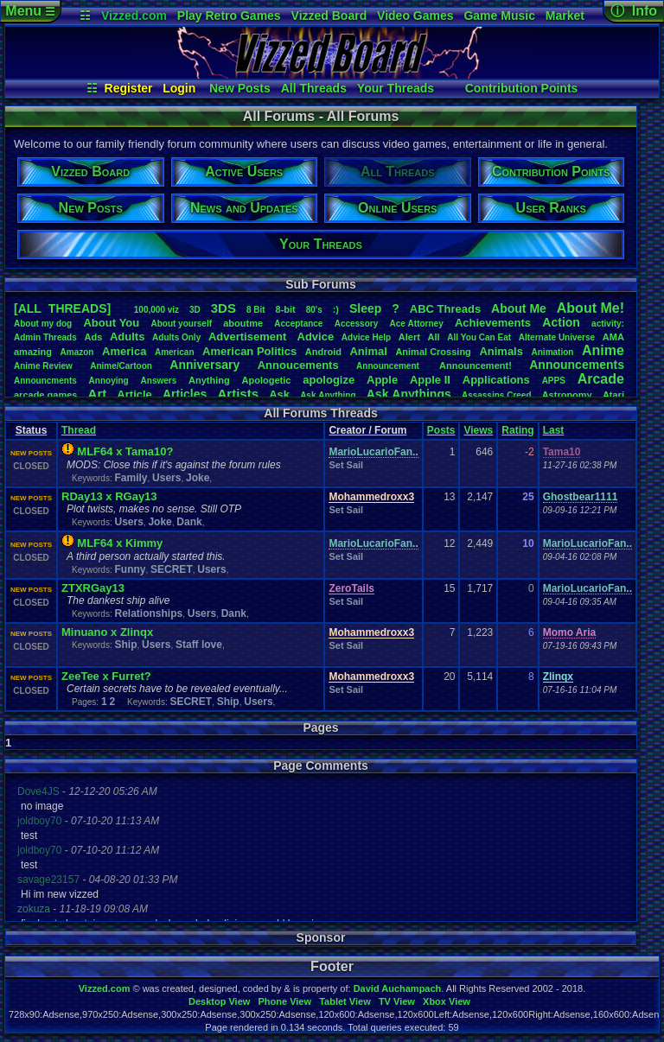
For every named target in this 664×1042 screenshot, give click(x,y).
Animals (501, 351)
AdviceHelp (366, 337)
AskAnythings (409, 394)
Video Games (415, 15)
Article (134, 394)
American (175, 352)
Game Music (498, 15)
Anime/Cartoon (121, 366)
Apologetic (266, 380)
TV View (397, 1001)
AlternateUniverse (557, 337)
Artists (238, 393)
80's (314, 310)
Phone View (284, 1001)
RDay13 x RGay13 (109, 496)
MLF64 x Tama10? (125, 451)
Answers (159, 380)
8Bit (255, 310)
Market (565, 15)
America (124, 351)
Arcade (601, 379)
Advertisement (249, 336)
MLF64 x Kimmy (120, 543)
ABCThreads (445, 308)
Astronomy (567, 395)
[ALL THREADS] (62, 308)
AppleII (430, 379)
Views (478, 430)
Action (561, 322)
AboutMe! (590, 308)
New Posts (240, 88)
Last (554, 430)
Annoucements (298, 365)
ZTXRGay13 (92, 587)
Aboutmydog (43, 323)
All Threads (314, 88)
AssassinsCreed (497, 395)
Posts (441, 430)
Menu (29, 10)
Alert (409, 337)
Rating (517, 430)
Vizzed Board (329, 15)
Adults (127, 336)
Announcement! (475, 365)
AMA (613, 337)
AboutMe (518, 308)
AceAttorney (416, 323)
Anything (209, 380)
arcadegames (45, 395)
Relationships (148, 613)
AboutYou (111, 322)
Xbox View (446, 1001)
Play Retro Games (229, 15)
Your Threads (395, 88)
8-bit (286, 309)
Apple (382, 379)
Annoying (109, 380)
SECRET (171, 569)
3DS (223, 308)
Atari (613, 395)
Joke (197, 478)
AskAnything (327, 395)
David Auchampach (398, 988)
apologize (328, 379)
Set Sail (346, 465)
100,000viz (156, 310)
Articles (185, 394)
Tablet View (345, 1001)
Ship (125, 645)
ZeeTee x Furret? (106, 676)
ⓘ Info (633, 10)
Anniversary (204, 365)
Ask (279, 394)
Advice (316, 336)
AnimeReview (43, 366)
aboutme (243, 323)
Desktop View (219, 1001)
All (434, 337)
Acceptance (298, 323)
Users (166, 478)
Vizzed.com (134, 15)
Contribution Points (521, 88)
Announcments (45, 380)
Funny (129, 569)
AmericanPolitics (249, 351)
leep (365, 308)
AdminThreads (45, 337)
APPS (553, 380)
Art (97, 393)
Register (129, 88)
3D (195, 310)
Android (323, 351)
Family (130, 478)
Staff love (199, 645)
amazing (33, 351)
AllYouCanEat (479, 337)
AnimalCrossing (432, 351)
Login (179, 88)
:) (336, 309)
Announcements (576, 365)
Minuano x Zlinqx (107, 632)
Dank (188, 522)
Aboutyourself (181, 323)
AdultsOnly (176, 337)
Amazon (77, 352)
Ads (93, 337)
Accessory (357, 323)
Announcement (389, 366)
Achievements (493, 322)
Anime (603, 350)
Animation (553, 352)
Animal (367, 351)
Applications (496, 379)
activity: (607, 323)
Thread (78, 430)
